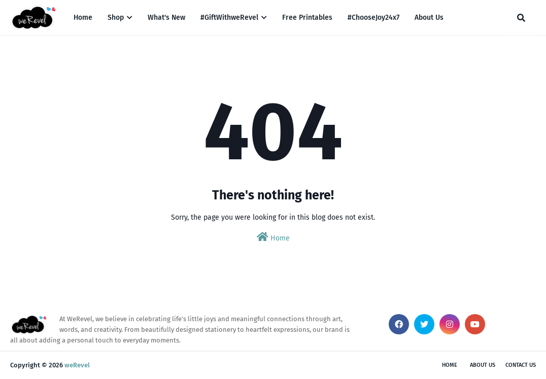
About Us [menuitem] (429, 17)
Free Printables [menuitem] (307, 17)
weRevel (77, 365)
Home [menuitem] (83, 17)
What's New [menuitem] (166, 17)
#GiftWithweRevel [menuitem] (229, 17)
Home (273, 237)
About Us (482, 365)
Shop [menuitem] (116, 17)
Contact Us (520, 365)
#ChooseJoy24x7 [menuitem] (373, 17)
